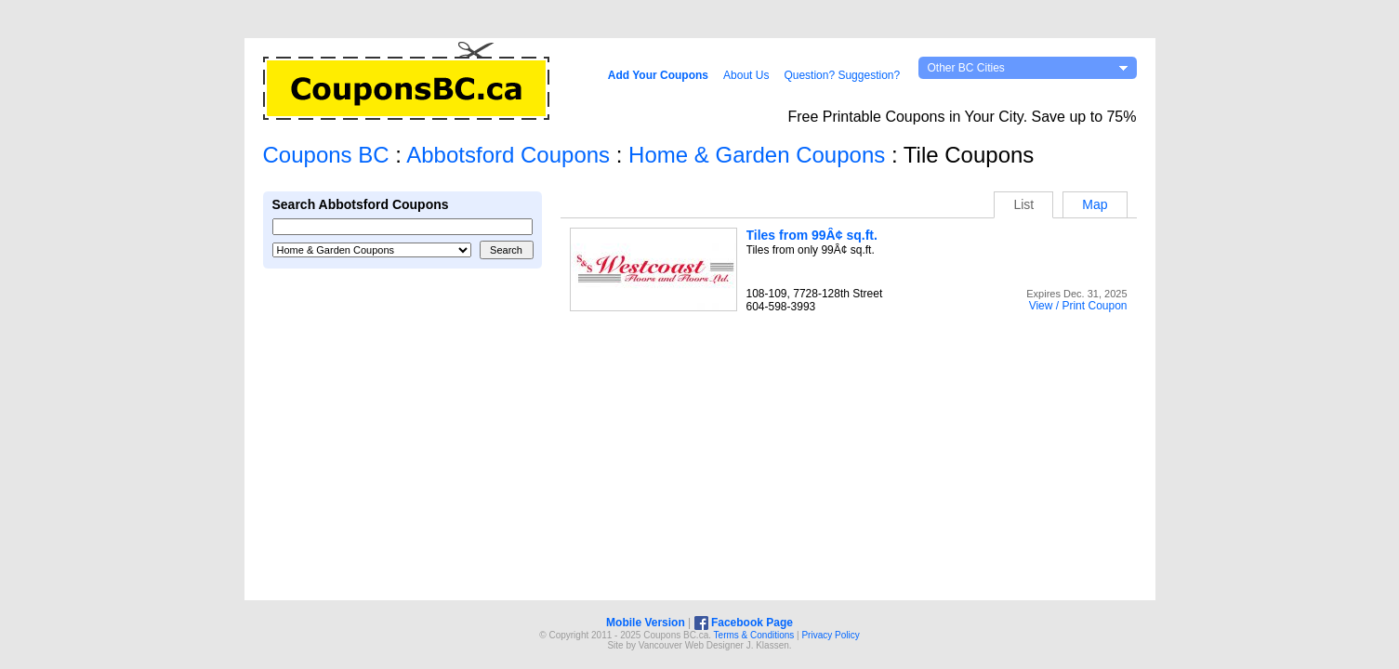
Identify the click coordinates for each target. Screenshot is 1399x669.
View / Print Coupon (1078, 305)
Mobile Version (645, 622)
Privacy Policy (830, 635)
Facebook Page (743, 622)
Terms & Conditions (754, 635)
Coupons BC (326, 154)
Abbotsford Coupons (508, 154)
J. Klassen (767, 645)
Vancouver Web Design (687, 645)
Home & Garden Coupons (756, 154)
